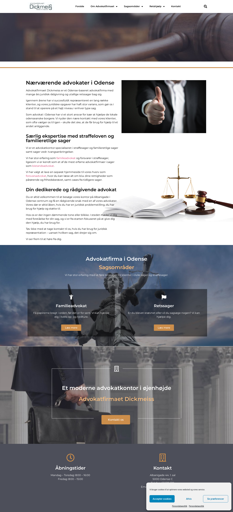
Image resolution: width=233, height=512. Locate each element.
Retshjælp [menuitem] (157, 6)
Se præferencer (215, 498)
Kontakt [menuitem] (176, 6)
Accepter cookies (162, 498)
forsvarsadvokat (36, 175)
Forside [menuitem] (79, 6)
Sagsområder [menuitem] (133, 6)
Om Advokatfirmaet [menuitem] (104, 6)
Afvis (189, 498)
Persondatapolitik (179, 506)
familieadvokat (66, 158)
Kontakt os (116, 55)
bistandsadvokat (43, 165)
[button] (205, 6)
